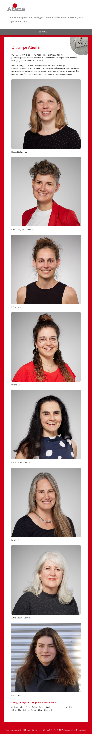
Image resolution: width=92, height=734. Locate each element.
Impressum (56, 725)
